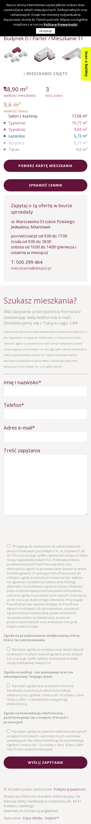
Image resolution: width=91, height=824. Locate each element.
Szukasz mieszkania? (40, 300)
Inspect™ (52, 818)
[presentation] (40, 529)
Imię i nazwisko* (22, 382)
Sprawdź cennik (45, 185)
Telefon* (14, 405)
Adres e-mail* (19, 427)
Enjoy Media (32, 818)
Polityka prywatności (70, 789)
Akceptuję (45, 31)
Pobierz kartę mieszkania (45, 165)
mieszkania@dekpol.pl (31, 268)
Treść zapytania (22, 450)
